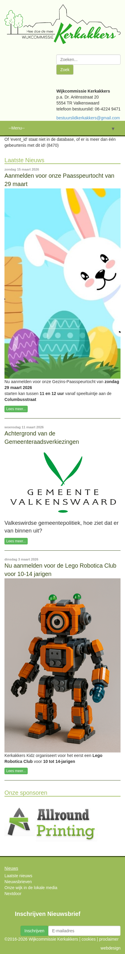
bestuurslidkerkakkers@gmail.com (88, 117)
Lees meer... (16, 409)
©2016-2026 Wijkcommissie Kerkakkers (41, 939)
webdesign (111, 948)
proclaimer (108, 939)
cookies (89, 939)
